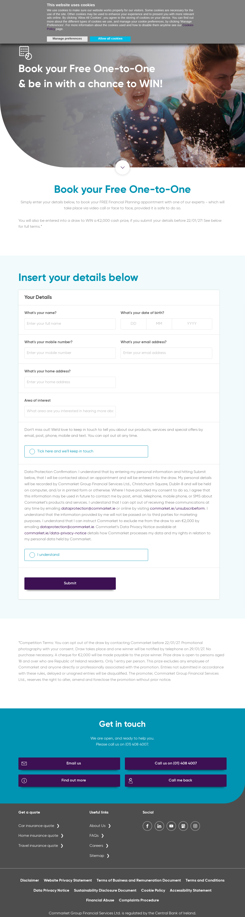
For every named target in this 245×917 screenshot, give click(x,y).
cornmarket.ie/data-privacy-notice (55, 534)
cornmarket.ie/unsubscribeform (177, 510)
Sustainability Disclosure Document (105, 892)
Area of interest (37, 402)
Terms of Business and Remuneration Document (139, 882)
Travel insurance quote (38, 847)
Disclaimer (29, 882)
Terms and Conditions (205, 882)
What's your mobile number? (48, 343)
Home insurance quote (38, 837)
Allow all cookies (110, 38)
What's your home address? (47, 372)
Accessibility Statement (191, 892)
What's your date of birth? (142, 314)
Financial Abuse (100, 902)
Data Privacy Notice (51, 892)
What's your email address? (144, 343)
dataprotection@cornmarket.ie (88, 510)
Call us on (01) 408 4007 (176, 765)
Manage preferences (67, 38)
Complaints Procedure (139, 902)
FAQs (94, 837)
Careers (96, 847)
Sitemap (96, 857)
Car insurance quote (36, 827)
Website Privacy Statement (68, 882)
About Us (97, 827)
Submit (70, 585)
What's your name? (40, 314)
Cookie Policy (153, 892)
